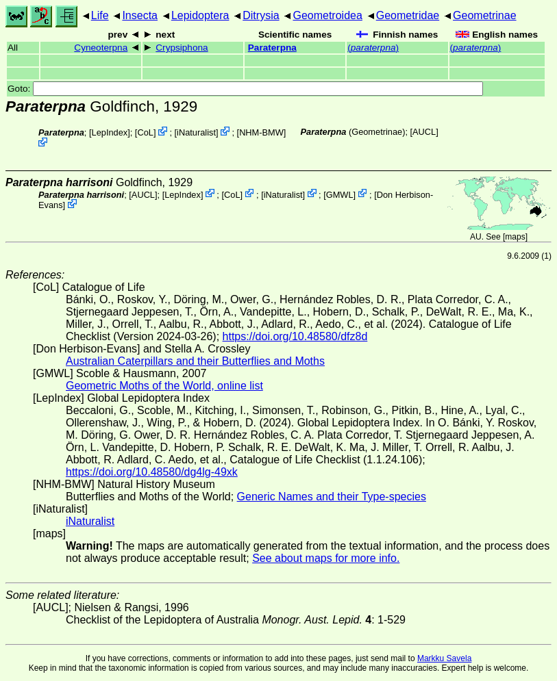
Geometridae (408, 15)
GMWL (340, 194)
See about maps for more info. (325, 558)
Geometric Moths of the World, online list (164, 385)
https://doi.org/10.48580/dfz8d (295, 336)
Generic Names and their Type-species (331, 496)
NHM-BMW (261, 132)
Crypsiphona (182, 47)
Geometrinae (485, 15)
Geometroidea (327, 15)
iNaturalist (196, 132)
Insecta (140, 15)
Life (100, 15)
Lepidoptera (200, 15)
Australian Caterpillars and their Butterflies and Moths (195, 361)
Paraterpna (272, 47)
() (373, 47)
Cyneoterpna (100, 47)
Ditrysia (261, 15)
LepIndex (110, 132)
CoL (145, 132)
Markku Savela (444, 658)
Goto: (245, 88)
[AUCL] (424, 132)
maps (515, 237)
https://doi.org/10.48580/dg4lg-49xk (152, 472)
